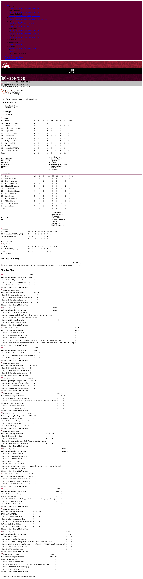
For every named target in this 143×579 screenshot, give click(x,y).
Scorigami (44, 19)
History (26, 26)
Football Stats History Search (14, 57)
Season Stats (19, 8)
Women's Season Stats (28, 23)
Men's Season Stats (15, 23)
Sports (7, 5)
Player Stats (27, 8)
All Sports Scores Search (13, 59)
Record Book (36, 8)
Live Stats (12, 8)
